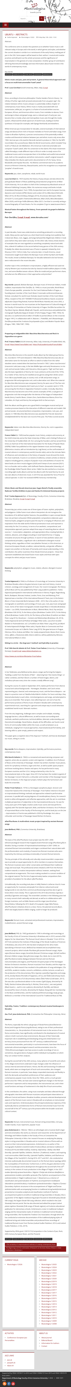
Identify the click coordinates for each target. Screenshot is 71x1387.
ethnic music (28, 74)
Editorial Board (46, 1340)
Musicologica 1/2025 (49, 1264)
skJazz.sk (10, 1365)
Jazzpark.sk (11, 1363)
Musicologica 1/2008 (49, 1324)
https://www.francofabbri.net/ (21, 344)
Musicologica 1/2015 (49, 1301)
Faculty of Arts (27, 1378)
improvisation (47, 74)
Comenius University (40, 1378)
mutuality (8, 74)
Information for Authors (50, 1343)
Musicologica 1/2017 (49, 1293)
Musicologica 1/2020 (49, 1278)
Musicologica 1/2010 (49, 1318)
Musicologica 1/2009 (49, 1321)
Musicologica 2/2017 (49, 1290)
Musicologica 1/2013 (49, 1307)
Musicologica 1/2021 (49, 1276)
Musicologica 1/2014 (49, 1304)
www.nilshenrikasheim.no (31, 651)
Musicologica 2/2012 (49, 1309)
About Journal (46, 1338)
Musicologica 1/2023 (49, 1270)
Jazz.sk (9, 1360)
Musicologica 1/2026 (14, 1264)
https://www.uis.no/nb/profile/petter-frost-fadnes (23, 656)
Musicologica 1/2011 (49, 1315)
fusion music (38, 74)
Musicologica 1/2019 (49, 1284)
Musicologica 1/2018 (49, 1287)
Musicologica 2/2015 (49, 1298)
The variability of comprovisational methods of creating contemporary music (31, 1244)
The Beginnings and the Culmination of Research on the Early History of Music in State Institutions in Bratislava (33, 1249)
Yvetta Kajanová (12, 37)
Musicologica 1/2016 (49, 1295)
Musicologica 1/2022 (27, 37)
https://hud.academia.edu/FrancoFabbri (47, 344)
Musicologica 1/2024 (49, 1267)
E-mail (45, 88)
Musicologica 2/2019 (49, 1281)
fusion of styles (18, 74)
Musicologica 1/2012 (49, 1312)
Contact (44, 1346)
